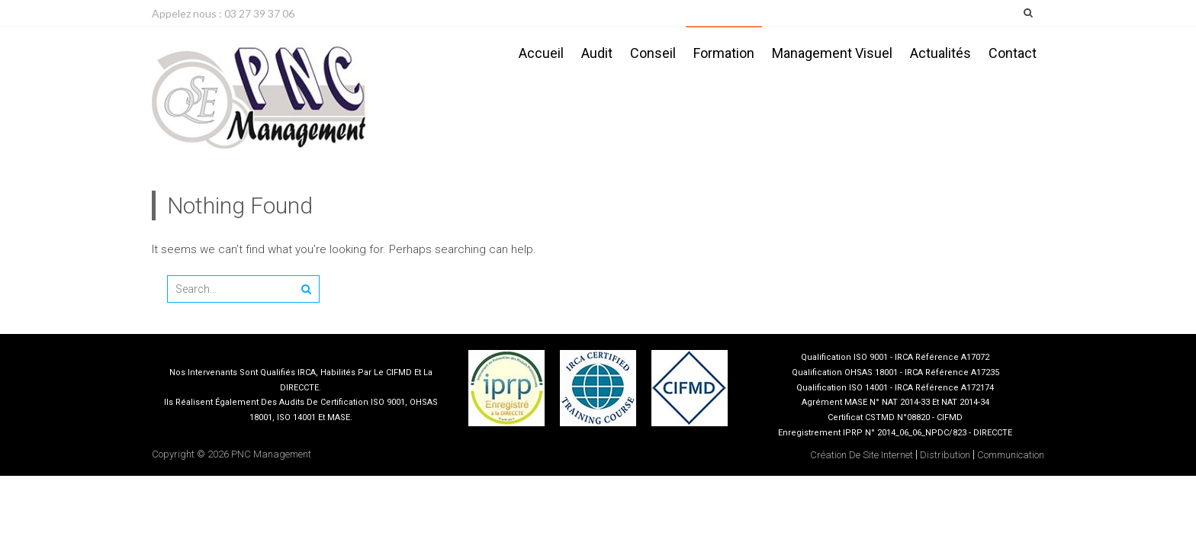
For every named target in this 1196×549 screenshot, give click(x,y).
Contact (1013, 53)
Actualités (940, 53)
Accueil (541, 53)
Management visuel (832, 53)
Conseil (653, 53)
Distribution (945, 455)
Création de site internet (861, 455)
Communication (1010, 455)
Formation (723, 53)
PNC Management (271, 454)
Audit (596, 53)
